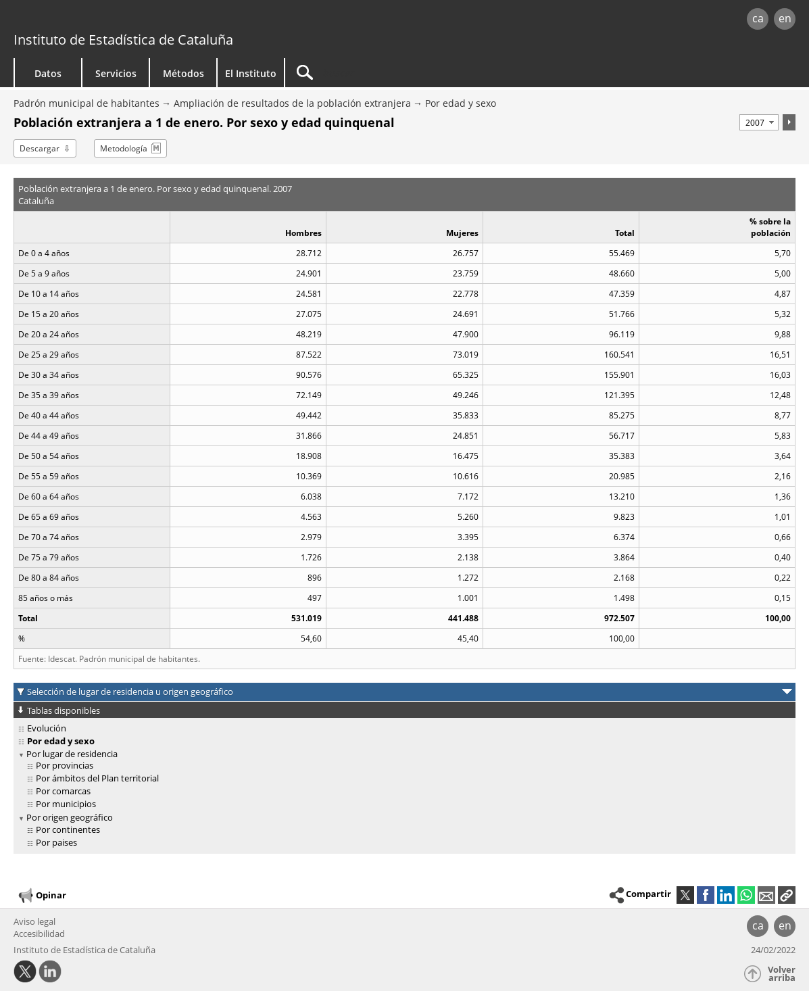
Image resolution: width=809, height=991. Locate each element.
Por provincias (64, 765)
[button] (786, 895)
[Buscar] (400, 72)
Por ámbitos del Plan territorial (97, 778)
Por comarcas (63, 791)
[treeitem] (402, 728)
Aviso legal (34, 921)
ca (758, 18)
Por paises (56, 842)
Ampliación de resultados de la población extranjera (292, 103)
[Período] (759, 122)
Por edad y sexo (460, 103)
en (785, 18)
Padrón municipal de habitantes (87, 103)
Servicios (116, 73)
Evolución (46, 728)
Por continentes (68, 829)
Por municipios (66, 804)
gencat (170, 20)
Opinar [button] (41, 895)
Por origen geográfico (69, 817)
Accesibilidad (39, 933)
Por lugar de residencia (72, 754)
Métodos (183, 73)
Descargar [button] (39, 148)
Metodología (123, 148)
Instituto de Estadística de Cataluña (123, 39)
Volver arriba (781, 973)
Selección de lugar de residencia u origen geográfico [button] (130, 691)
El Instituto (250, 73)
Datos (48, 73)
